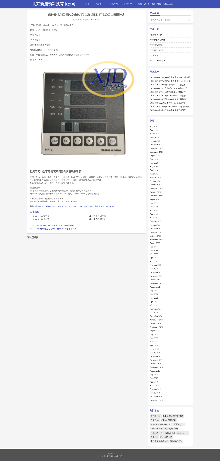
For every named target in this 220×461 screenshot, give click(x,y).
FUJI (154, 55)
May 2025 (154, 126)
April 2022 (154, 258)
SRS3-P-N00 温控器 (41, 216)
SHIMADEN (94, 20)
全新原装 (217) (178, 424)
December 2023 (156, 185)
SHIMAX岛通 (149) (159, 429)
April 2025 (154, 130)
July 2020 (154, 334)
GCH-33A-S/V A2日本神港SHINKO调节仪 (168, 92)
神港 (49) (154, 437)
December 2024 (156, 145)
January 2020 (155, 353)
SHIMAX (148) (157, 433)
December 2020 (156, 316)
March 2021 (154, 305)
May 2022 (154, 254)
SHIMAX (156, 50)
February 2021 (155, 309)
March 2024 (154, 174)
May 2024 (154, 167)
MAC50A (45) (166, 437)
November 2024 (156, 148)
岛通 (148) (173, 429)
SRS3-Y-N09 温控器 (97, 216)
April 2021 (154, 302)
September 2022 (156, 240)
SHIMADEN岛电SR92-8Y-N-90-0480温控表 (55, 225)
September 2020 (156, 327)
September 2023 (156, 196)
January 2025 (155, 141)
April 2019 (154, 382)
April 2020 (154, 345)
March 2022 (154, 261)
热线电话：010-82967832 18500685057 (155, 4)
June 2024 (154, 163)
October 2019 (155, 364)
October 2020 (155, 323)
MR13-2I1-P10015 (108, 206)
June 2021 (154, 294)
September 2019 (156, 367)
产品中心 (99, 4)
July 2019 (154, 375)
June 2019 (154, 378)
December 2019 (156, 356)
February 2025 (155, 137)
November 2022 (156, 232)
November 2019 (156, 360)
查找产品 (128, 4)
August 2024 (155, 156)
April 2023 (154, 214)
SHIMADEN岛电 (49, 206)
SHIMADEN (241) (169, 420)
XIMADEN (156, 35)
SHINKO (156, 45)
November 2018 (156, 400)
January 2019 (155, 393)
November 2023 (156, 188)
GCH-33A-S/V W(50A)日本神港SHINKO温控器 (170, 77)
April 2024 (154, 170)
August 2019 (155, 371)
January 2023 (155, 225)
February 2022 (155, 265)
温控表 (38, 206)
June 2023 (154, 207)
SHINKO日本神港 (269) (173, 416)
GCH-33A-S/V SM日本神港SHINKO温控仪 (168, 85)
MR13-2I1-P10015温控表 (89, 206)
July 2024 (154, 159)
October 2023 (155, 192)
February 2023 (155, 221)
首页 (87, 4)
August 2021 (155, 287)
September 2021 (156, 283)
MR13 (75, 206)
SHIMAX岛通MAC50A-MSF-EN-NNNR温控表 (56, 229)
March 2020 (154, 349)
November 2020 (156, 320)
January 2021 (155, 312)
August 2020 (155, 331)
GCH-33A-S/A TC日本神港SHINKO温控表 (168, 103)
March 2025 (154, 134)
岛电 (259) (155, 420)
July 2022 (154, 247)
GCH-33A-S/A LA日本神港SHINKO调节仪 (168, 110)
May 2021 (154, 298)
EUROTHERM (157, 60)
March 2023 (154, 218)
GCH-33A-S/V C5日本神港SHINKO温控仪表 (169, 88)
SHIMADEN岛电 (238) (160, 424)
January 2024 (155, 181)
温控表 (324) (156, 416)
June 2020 (154, 338)
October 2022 (155, 236)
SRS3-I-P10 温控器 (97, 219)
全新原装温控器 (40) (159, 441)
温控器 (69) (170, 433)
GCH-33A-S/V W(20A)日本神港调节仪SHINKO (170, 81)
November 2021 (156, 276)
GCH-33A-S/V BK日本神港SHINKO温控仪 (168, 96)
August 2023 (155, 199)
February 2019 (155, 389)
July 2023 (154, 203)
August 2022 (155, 243)
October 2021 (155, 280)
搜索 (189, 20)
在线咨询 (113, 4)
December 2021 (156, 272)
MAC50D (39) (176, 441)
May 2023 (154, 210)
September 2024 (156, 152)
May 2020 (154, 342)
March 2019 (154, 385)
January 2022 (155, 269)
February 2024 (155, 177)
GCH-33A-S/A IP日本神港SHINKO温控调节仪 (169, 107)
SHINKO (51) (182, 433)
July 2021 (154, 291)
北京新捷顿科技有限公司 (53, 4)
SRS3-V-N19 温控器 (41, 219)
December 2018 (156, 396)
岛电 (70, 206)
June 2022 (154, 250)
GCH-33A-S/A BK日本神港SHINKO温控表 (168, 99)
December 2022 (156, 229)
